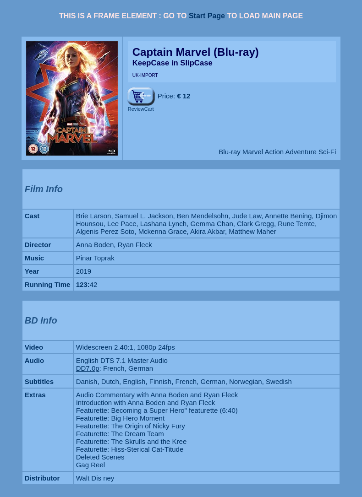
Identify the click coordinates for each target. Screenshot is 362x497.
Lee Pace (121, 223)
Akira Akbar (207, 231)
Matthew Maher (252, 231)
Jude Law (246, 216)
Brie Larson (93, 216)
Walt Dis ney (95, 478)
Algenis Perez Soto (105, 231)
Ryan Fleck (135, 244)
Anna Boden (95, 244)
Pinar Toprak (95, 258)
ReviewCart (141, 109)
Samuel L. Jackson (144, 216)
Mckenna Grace (162, 231)
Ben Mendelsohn (203, 216)
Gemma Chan (211, 223)
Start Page (207, 16)
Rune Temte (296, 223)
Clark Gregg (255, 223)
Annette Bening (288, 216)
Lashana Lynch (163, 223)
